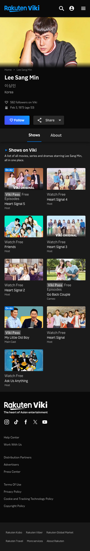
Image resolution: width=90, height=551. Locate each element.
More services (35, 541)
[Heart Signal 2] (24, 276)
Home (8, 69)
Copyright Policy (14, 506)
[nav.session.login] (71, 8)
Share (49, 120)
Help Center (11, 437)
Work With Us (13, 444)
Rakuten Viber (34, 532)
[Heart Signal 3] (66, 232)
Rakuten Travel (14, 541)
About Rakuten (55, 541)
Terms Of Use (12, 484)
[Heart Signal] (66, 323)
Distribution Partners (17, 457)
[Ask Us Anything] (24, 366)
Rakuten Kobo (14, 532)
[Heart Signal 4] (66, 185)
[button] (83, 9)
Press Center (12, 471)
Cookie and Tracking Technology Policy (28, 499)
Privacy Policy (12, 491)
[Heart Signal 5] (24, 187)
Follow (17, 120)
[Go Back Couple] (66, 278)
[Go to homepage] (22, 8)
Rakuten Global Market (59, 532)
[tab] (34, 135)
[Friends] (24, 232)
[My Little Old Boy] (24, 323)
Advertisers (11, 464)
